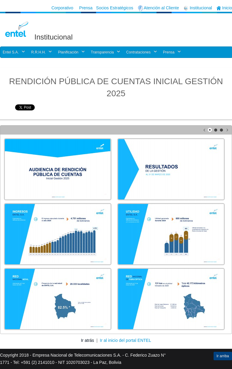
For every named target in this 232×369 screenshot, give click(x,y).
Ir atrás (88, 340)
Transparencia (102, 52)
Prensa (169, 52)
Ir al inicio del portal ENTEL (125, 340)
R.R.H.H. (38, 52)
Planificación (68, 52)
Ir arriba (223, 356)
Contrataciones (138, 52)
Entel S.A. (11, 52)
